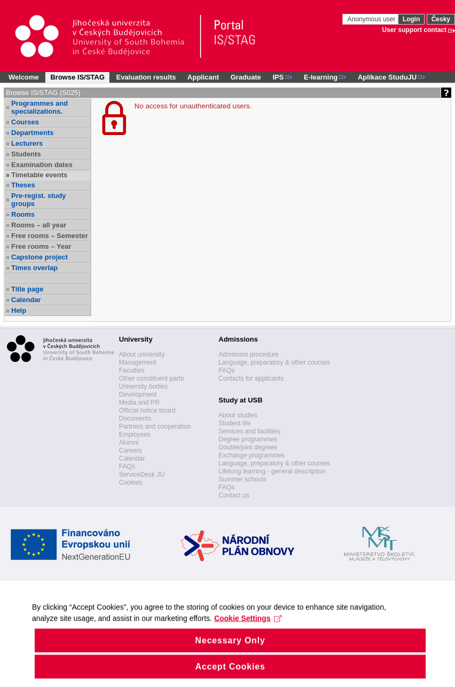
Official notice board (147, 410)
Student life (235, 423)
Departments (32, 133)
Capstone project (39, 257)
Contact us (234, 495)
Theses (23, 185)
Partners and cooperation (155, 426)
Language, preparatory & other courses (274, 362)
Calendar (26, 300)
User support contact (414, 30)
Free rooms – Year (41, 246)
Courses (25, 122)
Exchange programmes (252, 455)
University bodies (143, 386)
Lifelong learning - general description (272, 471)
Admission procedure (249, 354)
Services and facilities (249, 431)
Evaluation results (146, 77)
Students (26, 154)
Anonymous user (372, 19)
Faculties (132, 370)
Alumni (129, 442)
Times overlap (34, 268)
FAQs (127, 466)
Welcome (24, 77)
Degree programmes (248, 439)
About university (141, 354)
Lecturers (27, 143)
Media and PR (139, 402)
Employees (134, 434)
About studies (238, 415)
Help (18, 310)
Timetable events (39, 175)
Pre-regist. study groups (38, 200)
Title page (27, 289)
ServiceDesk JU (141, 474)
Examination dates (42, 165)
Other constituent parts (151, 378)
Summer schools (242, 479)
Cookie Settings (248, 628)
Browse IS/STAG (77, 77)
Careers (130, 450)
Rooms (23, 214)
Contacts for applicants (251, 378)
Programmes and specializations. (39, 107)
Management (137, 362)
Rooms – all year (38, 225)
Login (411, 19)
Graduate (245, 77)
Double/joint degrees (248, 447)
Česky (441, 19)
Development (138, 394)
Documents (135, 418)
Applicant (203, 77)
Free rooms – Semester (49, 236)
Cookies (130, 482)
